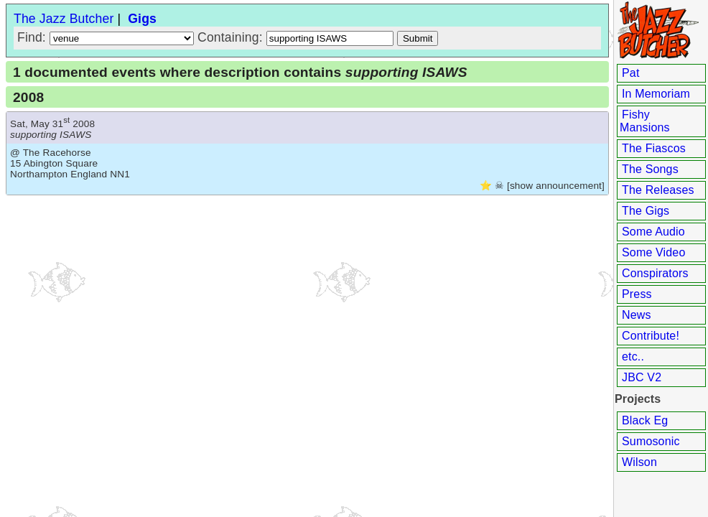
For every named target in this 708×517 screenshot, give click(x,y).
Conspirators (655, 273)
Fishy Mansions (645, 121)
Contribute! (650, 336)
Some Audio (653, 231)
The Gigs (645, 211)
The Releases (658, 190)
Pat (631, 73)
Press (637, 294)
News (636, 315)
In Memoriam (656, 94)
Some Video (653, 252)
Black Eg (645, 420)
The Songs (650, 169)
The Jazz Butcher (63, 18)
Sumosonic (651, 441)
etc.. (633, 356)
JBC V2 (641, 377)
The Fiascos (654, 148)
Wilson (639, 462)
